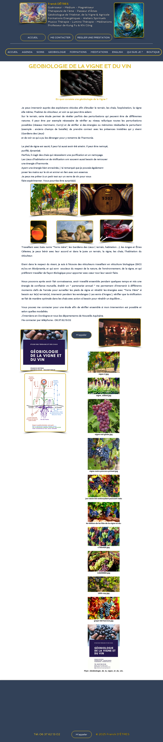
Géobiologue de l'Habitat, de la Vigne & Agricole (78, 14)
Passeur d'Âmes (87, 10)
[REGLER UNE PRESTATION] (93, 37)
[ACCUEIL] (33, 37)
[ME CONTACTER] (60, 37)
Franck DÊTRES (58, 3)
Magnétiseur (86, 7)
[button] (40, 52)
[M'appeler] (81, 335)
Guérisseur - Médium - (63, 7)
